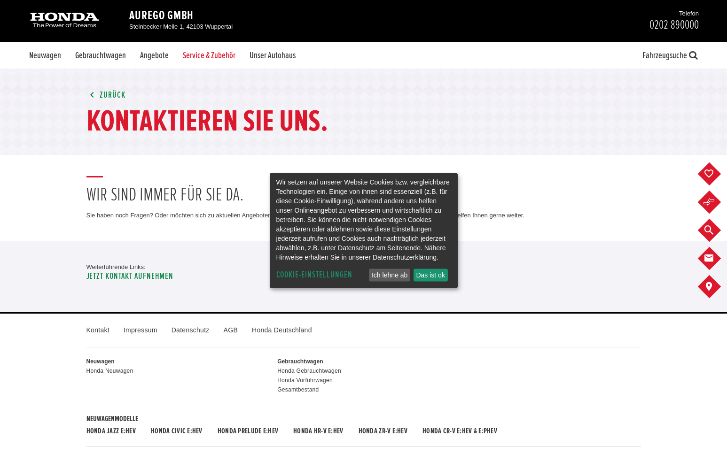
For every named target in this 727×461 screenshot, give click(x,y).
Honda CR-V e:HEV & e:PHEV (459, 431)
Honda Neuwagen (109, 371)
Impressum (140, 330)
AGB (231, 330)
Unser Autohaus (273, 55)
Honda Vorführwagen (305, 380)
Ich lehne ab (389, 275)
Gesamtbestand (298, 389)
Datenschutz (191, 330)
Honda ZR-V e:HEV (383, 431)
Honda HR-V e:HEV (318, 431)
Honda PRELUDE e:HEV (248, 431)
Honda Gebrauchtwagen (309, 371)
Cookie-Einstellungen (314, 274)
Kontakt (97, 330)
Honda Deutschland (282, 330)
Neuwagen (45, 55)
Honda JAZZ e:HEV (111, 431)
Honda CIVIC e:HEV (177, 431)
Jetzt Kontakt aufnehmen (130, 276)
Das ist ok (430, 275)
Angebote (154, 55)
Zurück (106, 95)
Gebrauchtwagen (100, 55)
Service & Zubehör (209, 55)
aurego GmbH (161, 15)
